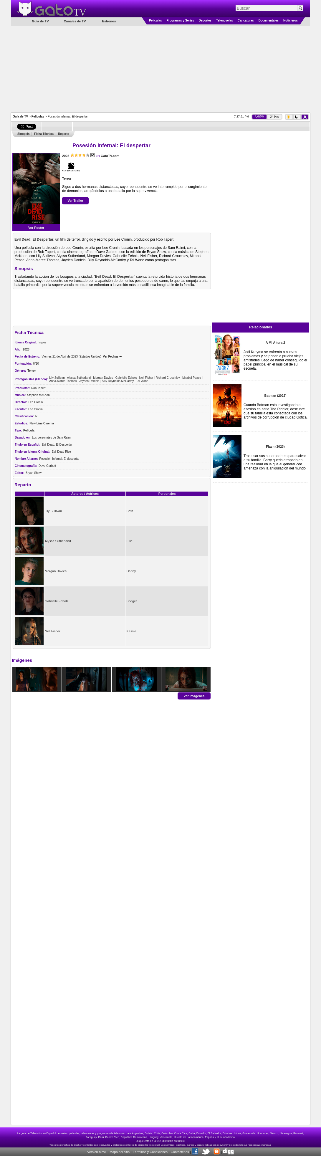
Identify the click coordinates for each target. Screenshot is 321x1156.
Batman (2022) (275, 395)
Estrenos (109, 21)
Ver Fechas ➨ (112, 356)
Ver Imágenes (194, 695)
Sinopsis (23, 133)
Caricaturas (246, 20)
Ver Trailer (75, 200)
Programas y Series (180, 20)
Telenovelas (224, 20)
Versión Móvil (96, 1152)
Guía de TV (20, 116)
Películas (155, 20)
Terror (67, 178)
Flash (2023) (275, 446)
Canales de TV (75, 21)
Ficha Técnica (44, 133)
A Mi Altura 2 (275, 342)
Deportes (205, 20)
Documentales (269, 20)
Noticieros (290, 20)
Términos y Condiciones (150, 1152)
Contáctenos (180, 1152)
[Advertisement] (160, 69)
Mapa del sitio (120, 1152)
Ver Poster (36, 227)
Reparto (63, 133)
